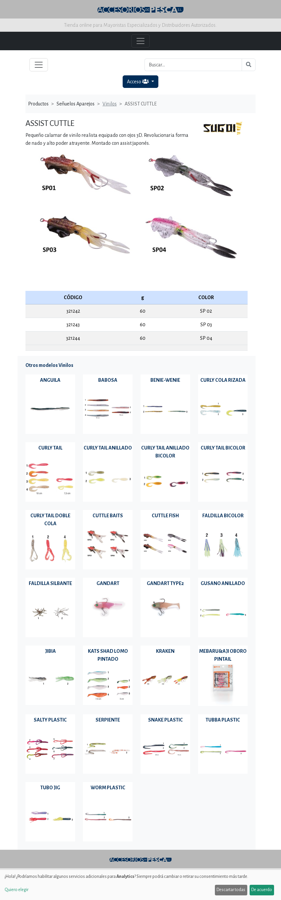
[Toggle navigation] (38, 64)
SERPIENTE (108, 720)
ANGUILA (50, 380)
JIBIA (50, 651)
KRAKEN (165, 651)
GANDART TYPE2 (165, 583)
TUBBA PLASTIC (223, 720)
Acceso (138, 81)
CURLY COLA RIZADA (223, 380)
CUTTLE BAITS (108, 515)
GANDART (108, 583)
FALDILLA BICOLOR (223, 515)
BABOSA (107, 380)
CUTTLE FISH (165, 515)
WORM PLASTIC (108, 787)
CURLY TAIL (50, 447)
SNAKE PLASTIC (165, 720)
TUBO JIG (50, 787)
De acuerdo (261, 889)
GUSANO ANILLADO (223, 583)
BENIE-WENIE (165, 380)
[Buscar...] (193, 65)
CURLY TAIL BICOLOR (223, 447)
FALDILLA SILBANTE (50, 583)
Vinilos (109, 103)
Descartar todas (231, 889)
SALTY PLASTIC (50, 720)
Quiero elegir (16, 889)
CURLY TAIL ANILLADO (108, 447)
